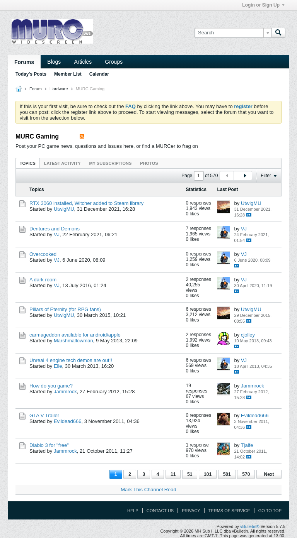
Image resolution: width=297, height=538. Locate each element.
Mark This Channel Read (148, 489)
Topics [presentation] (28, 163)
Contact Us (160, 510)
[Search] (233, 33)
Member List (68, 74)
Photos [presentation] (149, 163)
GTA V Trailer (44, 415)
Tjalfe (247, 445)
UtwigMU (64, 209)
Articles (83, 62)
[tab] (27, 163)
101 (208, 474)
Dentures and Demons (54, 229)
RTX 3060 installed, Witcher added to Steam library (86, 203)
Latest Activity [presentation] (62, 163)
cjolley (248, 335)
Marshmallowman (73, 340)
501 (227, 474)
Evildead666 (68, 421)
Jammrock (65, 391)
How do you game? (51, 386)
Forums (24, 62)
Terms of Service (229, 510)
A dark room (42, 280)
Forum (35, 88)
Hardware (59, 88)
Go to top (270, 510)
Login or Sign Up (263, 5)
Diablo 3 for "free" (49, 445)
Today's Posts (30, 74)
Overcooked (42, 254)
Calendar (99, 74)
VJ (57, 234)
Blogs (54, 62)
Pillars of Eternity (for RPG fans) (65, 309)
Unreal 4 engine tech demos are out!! (70, 360)
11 (173, 474)
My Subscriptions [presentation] (110, 163)
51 (189, 474)
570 (246, 474)
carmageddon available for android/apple (75, 335)
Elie (58, 366)
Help (132, 510)
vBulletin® (249, 526)
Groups (114, 62)
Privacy (191, 510)
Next (269, 474)
